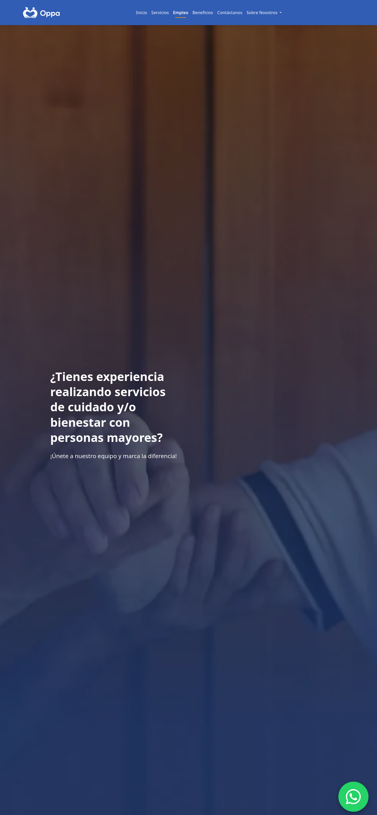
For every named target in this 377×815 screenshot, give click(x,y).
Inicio (141, 12)
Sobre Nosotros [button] (263, 12)
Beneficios (202, 12)
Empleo (180, 12)
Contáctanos (229, 12)
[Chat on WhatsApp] (353, 797)
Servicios (160, 12)
